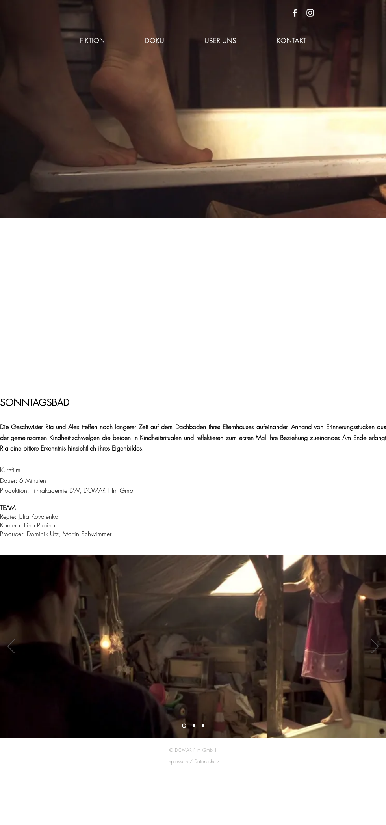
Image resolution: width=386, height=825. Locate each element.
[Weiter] (375, 646)
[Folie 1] (184, 726)
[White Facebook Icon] (295, 13)
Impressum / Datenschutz (192, 761)
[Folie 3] (203, 725)
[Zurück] (11, 646)
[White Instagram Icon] (310, 13)
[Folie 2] (194, 725)
